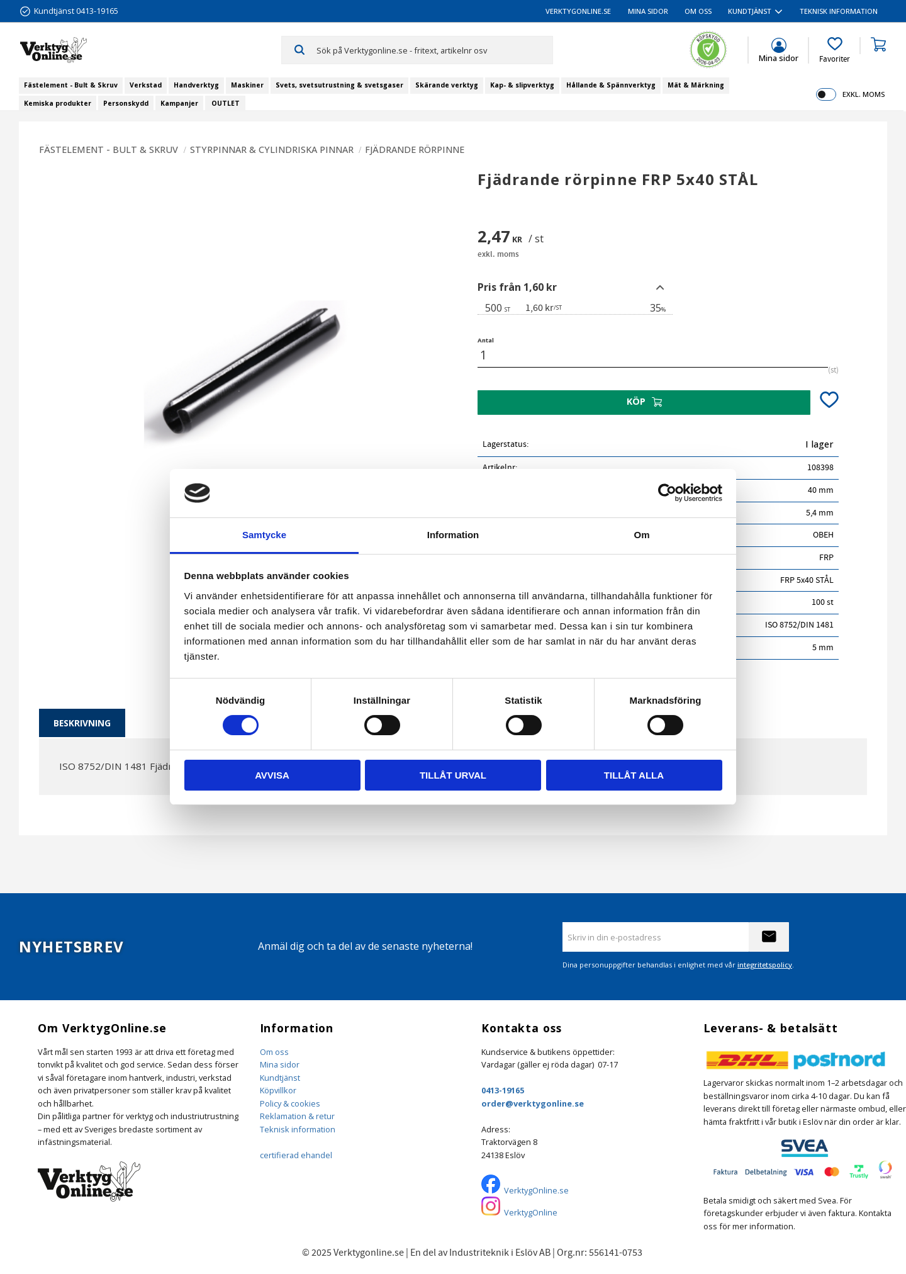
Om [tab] (641, 534)
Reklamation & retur (297, 1116)
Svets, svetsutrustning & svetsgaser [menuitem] (339, 85)
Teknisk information (297, 1129)
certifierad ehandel (296, 1155)
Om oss (274, 1051)
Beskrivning (82, 723)
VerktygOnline (530, 1212)
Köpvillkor (278, 1090)
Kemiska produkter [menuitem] (57, 103)
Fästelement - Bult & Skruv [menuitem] (71, 85)
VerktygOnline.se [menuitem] (578, 11)
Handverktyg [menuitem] (196, 85)
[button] (834, 50)
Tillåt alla (634, 775)
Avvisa (272, 775)
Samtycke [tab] (264, 534)
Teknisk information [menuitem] (839, 11)
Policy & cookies (290, 1103)
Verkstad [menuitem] (146, 85)
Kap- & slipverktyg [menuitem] (522, 85)
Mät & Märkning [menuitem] (696, 85)
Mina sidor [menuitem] (648, 11)
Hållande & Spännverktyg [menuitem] (611, 85)
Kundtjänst (280, 1077)
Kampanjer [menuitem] (179, 103)
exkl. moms (863, 94)
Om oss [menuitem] (698, 11)
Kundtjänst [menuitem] (749, 11)
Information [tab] (453, 534)
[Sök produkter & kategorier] (434, 50)
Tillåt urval (453, 775)
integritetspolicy (764, 964)
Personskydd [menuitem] (125, 103)
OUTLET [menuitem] (225, 103)
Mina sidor (279, 1064)
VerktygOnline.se (536, 1190)
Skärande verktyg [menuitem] (446, 85)
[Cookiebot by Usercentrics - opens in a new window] (667, 492)
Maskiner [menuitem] (247, 85)
